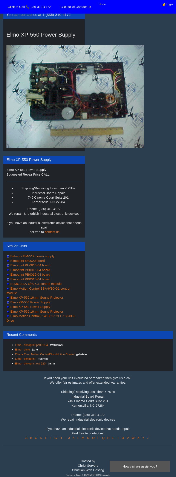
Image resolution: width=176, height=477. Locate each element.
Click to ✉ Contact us (75, 7)
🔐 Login (167, 4)
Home (102, 4)
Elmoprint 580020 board (27, 260)
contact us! (53, 232)
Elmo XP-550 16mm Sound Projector (36, 297)
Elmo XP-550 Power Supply (29, 302)
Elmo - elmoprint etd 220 (30, 363)
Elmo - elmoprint (25, 358)
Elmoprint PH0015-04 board (29, 265)
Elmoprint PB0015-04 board (29, 270)
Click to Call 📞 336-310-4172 (29, 7)
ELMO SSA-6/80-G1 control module (35, 284)
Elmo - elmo (23, 349)
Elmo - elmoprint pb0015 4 (32, 345)
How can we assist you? (140, 466)
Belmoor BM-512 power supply (31, 256)
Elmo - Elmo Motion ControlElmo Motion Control (45, 354)
